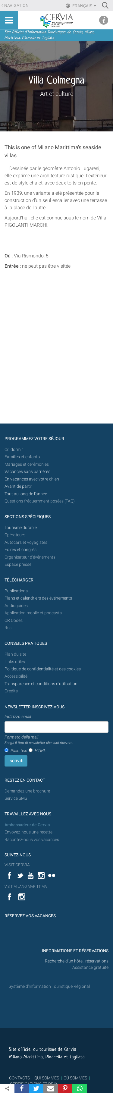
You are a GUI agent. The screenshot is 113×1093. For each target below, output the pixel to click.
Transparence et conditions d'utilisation (41, 683)
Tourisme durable (21, 527)
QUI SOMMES (46, 1078)
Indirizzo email (18, 716)
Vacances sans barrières (27, 471)
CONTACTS (19, 1078)
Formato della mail (39, 740)
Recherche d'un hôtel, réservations (76, 961)
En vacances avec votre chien (32, 479)
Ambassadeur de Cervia (27, 824)
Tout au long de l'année (26, 493)
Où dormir (14, 449)
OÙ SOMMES (75, 1078)
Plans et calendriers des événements (38, 598)
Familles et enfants (22, 456)
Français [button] (83, 5)
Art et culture (56, 93)
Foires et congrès (20, 549)
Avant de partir (18, 486)
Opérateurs (15, 534)
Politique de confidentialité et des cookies (43, 669)
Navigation (16, 5)
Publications (16, 591)
